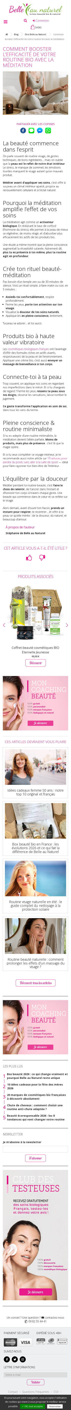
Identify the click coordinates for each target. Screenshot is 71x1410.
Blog (16, 34)
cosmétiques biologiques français (28, 349)
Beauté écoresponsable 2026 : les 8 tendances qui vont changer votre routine (36, 1117)
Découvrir (35, 663)
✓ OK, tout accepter (32, 1406)
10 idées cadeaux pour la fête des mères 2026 (35, 1086)
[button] (4, 625)
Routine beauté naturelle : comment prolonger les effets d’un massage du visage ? (36, 963)
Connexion (41, 20)
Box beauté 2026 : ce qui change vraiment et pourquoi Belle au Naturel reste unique (37, 1076)
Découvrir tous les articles (35, 983)
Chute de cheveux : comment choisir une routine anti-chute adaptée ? (35, 1107)
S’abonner (35, 1158)
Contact (13, 1392)
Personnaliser (55, 1406)
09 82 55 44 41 (37, 1321)
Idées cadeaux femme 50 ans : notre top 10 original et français (35, 792)
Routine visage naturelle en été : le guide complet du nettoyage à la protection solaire (35, 905)
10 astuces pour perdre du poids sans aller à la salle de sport (35, 460)
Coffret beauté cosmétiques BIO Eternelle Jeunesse (35, 649)
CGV (56, 1392)
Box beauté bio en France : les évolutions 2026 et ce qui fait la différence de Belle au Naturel (35, 848)
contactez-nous (54, 1317)
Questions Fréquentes (35, 1392)
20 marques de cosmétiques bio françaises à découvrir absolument (36, 1096)
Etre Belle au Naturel (35, 34)
